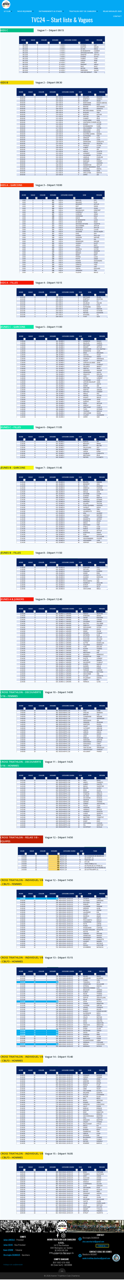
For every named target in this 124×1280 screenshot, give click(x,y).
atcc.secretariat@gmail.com (93, 1242)
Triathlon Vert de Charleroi (83, 11)
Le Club (8, 11)
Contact (117, 16)
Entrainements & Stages (51, 11)
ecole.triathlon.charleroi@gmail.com (96, 1258)
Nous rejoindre (25, 11)
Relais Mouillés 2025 (112, 11)
